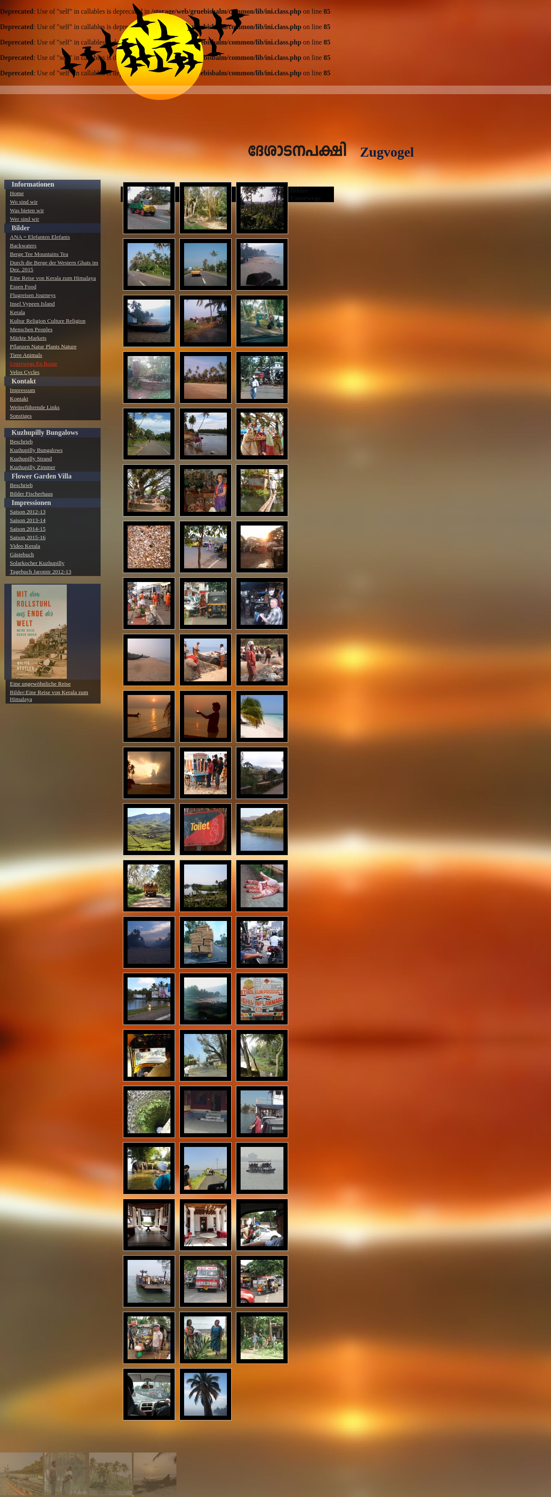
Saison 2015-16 (27, 537)
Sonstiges (21, 416)
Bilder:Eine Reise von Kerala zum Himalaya (49, 695)
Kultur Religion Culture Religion (48, 321)
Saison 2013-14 (27, 520)
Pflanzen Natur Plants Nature (43, 346)
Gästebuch (22, 554)
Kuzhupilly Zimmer (32, 467)
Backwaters (23, 245)
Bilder (21, 228)
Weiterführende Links (35, 407)
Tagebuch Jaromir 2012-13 (40, 571)
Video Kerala (25, 546)
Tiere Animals (26, 355)
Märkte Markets (28, 338)
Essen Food (23, 286)
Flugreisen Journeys (33, 295)
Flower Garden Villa (41, 476)
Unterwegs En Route (33, 363)
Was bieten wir (27, 210)
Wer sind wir (24, 219)
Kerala (17, 312)
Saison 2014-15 (27, 529)
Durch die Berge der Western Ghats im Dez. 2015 (54, 266)
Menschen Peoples (31, 329)
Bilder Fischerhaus (31, 493)
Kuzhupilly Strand (31, 458)
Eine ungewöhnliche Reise (40, 683)
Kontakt (24, 381)
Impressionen (31, 502)
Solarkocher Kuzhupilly (37, 563)
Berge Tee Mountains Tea (39, 254)
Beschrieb (21, 441)
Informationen (33, 184)
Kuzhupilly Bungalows (45, 432)
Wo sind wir (24, 202)
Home (17, 193)
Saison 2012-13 (27, 511)
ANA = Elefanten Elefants (40, 237)
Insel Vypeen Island (32, 303)
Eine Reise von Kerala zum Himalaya (53, 278)
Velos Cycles (24, 372)
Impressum (22, 390)
